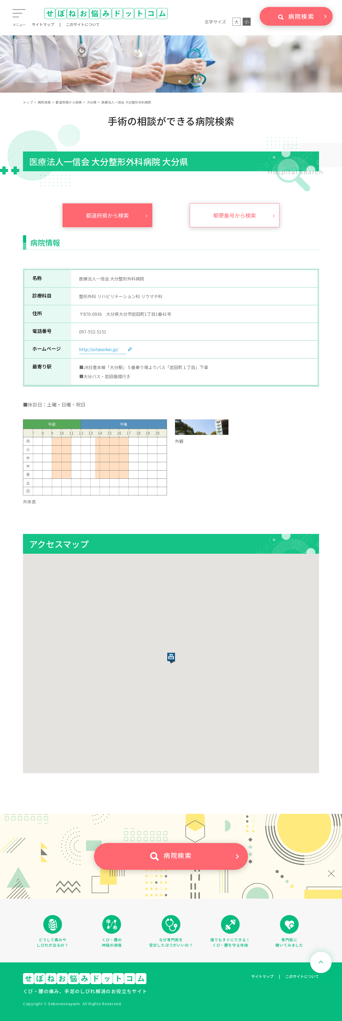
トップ (28, 102)
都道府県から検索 (69, 102)
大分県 (92, 102)
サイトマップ (43, 24)
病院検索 (44, 102)
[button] (171, 658)
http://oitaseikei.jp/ (98, 349)
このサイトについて (83, 24)
